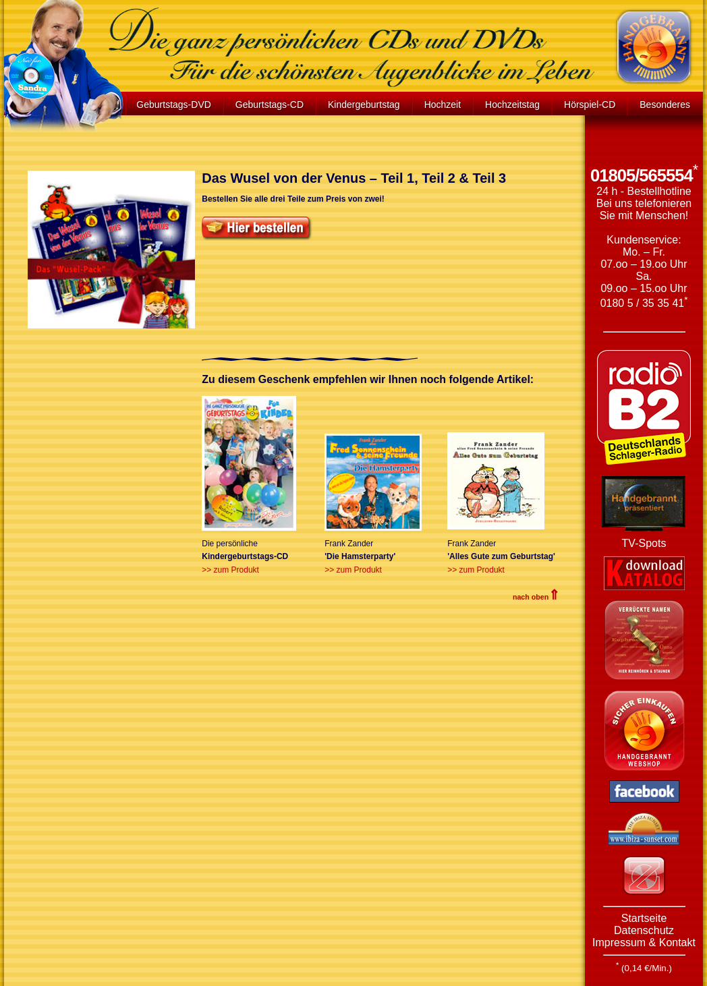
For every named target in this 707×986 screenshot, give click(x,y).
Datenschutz (644, 930)
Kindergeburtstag (364, 104)
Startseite (644, 918)
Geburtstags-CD (269, 104)
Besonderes (665, 104)
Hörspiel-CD (589, 104)
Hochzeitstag (512, 104)
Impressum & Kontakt (644, 942)
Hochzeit (442, 104)
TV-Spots (644, 543)
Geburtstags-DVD (173, 104)
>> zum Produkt (230, 570)
